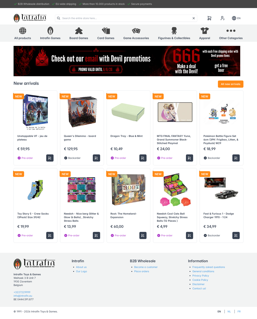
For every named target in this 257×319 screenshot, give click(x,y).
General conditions (203, 271)
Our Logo (81, 271)
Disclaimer (198, 284)
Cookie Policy (200, 279)
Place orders (141, 271)
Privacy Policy (200, 275)
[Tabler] (30, 18)
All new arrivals (230, 84)
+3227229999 (22, 292)
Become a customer (146, 266)
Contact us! (199, 288)
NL (229, 311)
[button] (50, 33)
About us (81, 266)
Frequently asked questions (208, 266)
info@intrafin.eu (23, 295)
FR (239, 311)
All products (22, 33)
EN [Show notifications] (236, 18)
